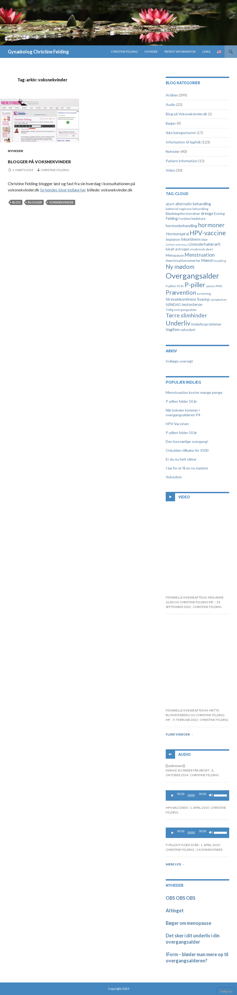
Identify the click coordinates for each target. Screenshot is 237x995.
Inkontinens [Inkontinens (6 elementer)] (191, 239)
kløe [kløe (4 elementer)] (205, 240)
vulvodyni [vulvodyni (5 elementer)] (187, 330)
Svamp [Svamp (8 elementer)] (203, 299)
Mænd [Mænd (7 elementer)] (207, 260)
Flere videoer (180, 734)
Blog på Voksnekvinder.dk (186, 114)
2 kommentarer (209, 850)
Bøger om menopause (188, 923)
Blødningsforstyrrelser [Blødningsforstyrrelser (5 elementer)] (183, 214)
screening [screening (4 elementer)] (204, 294)
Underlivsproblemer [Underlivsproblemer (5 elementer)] (206, 324)
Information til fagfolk (183, 142)
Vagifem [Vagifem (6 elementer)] (173, 329)
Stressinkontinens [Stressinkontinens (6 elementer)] (181, 299)
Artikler (172, 95)
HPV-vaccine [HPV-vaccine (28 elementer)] (208, 233)
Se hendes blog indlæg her (63, 189)
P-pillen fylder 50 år (181, 401)
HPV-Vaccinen (177, 423)
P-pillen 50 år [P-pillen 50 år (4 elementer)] (175, 286)
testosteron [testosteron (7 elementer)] (192, 304)
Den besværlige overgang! (187, 441)
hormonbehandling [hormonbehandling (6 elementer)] (181, 226)
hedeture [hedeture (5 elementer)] (198, 218)
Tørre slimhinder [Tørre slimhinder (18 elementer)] (186, 315)
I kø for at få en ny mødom (187, 468)
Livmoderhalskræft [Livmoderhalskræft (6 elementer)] (204, 244)
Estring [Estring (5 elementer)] (219, 214)
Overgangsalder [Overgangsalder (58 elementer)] (192, 275)
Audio (170, 104)
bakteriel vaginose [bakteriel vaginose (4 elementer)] (179, 209)
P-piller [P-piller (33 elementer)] (195, 284)
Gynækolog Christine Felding (38, 52)
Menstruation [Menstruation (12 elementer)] (199, 255)
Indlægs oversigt (179, 361)
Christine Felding (124, 51)
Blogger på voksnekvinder (69, 160)
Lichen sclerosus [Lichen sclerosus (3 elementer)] (177, 244)
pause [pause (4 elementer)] (210, 286)
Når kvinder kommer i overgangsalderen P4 (183, 412)
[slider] (191, 795)
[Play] (172, 795)
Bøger (171, 123)
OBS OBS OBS (180, 898)
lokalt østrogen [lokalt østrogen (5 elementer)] (177, 249)
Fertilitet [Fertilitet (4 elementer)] (184, 219)
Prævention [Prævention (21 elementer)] (181, 292)
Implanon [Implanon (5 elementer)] (173, 239)
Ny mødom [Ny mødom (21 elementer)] (180, 266)
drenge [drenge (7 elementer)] (207, 213)
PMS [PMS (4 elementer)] (219, 286)
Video (170, 170)
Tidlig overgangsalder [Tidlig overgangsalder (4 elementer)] (181, 310)
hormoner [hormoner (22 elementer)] (211, 224)
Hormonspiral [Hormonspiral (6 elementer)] (177, 234)
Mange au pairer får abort (187, 770)
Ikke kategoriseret (181, 132)
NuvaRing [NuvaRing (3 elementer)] (219, 260)
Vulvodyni (174, 477)
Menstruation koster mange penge (194, 392)
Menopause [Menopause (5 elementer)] (175, 255)
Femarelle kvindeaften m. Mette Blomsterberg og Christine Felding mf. (195, 715)
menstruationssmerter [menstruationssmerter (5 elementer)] (183, 260)
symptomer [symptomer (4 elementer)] (218, 299)
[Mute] (211, 795)
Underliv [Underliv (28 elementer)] (178, 323)
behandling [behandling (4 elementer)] (200, 209)
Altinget (175, 910)
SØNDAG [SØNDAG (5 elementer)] (173, 305)
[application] (197, 795)
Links (206, 51)
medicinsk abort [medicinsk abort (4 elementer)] (201, 249)
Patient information (180, 51)
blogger (35, 202)
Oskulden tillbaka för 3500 (187, 450)
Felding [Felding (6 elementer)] (172, 218)
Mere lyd (175, 864)
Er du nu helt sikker (181, 459)
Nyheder (151, 51)
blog (16, 202)
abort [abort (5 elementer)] (170, 204)
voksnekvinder (61, 202)
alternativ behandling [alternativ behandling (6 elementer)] (193, 204)
